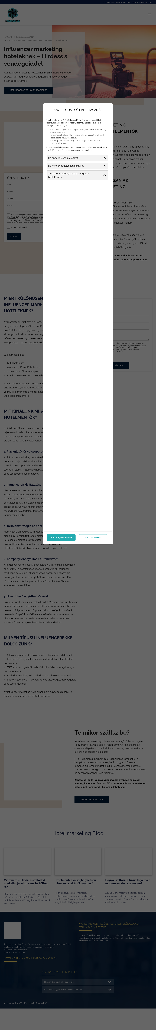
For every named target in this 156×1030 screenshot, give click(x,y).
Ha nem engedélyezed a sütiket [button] (77, 165)
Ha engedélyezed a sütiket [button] (77, 157)
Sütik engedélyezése (61, 537)
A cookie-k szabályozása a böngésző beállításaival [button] (77, 175)
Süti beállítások (93, 537)
